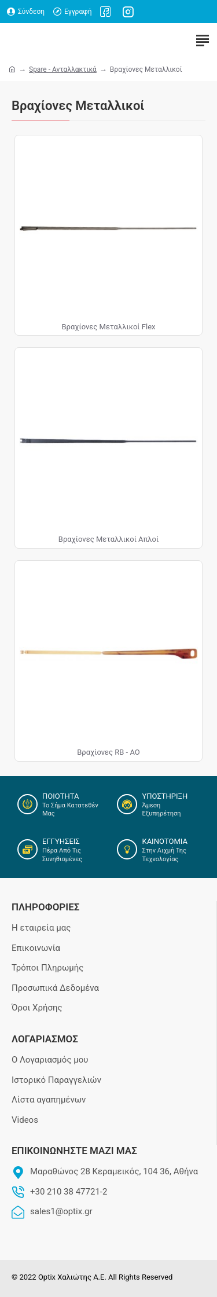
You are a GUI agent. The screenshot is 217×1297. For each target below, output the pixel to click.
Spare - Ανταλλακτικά (63, 69)
